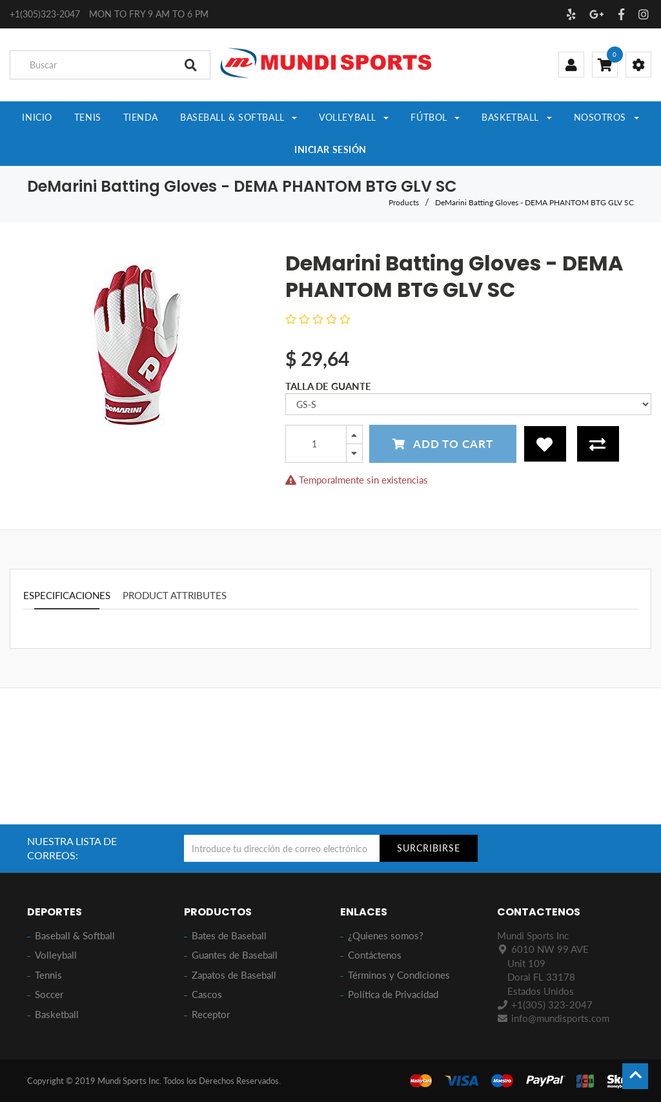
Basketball (57, 1014)
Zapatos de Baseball (234, 975)
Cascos (207, 994)
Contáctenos (375, 955)
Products (404, 204)
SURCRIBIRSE (428, 847)
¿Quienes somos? (385, 935)
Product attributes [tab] (175, 596)
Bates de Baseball (229, 935)
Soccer (49, 994)
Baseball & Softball (75, 935)
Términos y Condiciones (399, 975)
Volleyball (56, 955)
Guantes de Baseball (235, 955)
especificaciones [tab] (66, 596)
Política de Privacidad (393, 994)
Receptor (211, 1014)
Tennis (48, 975)
